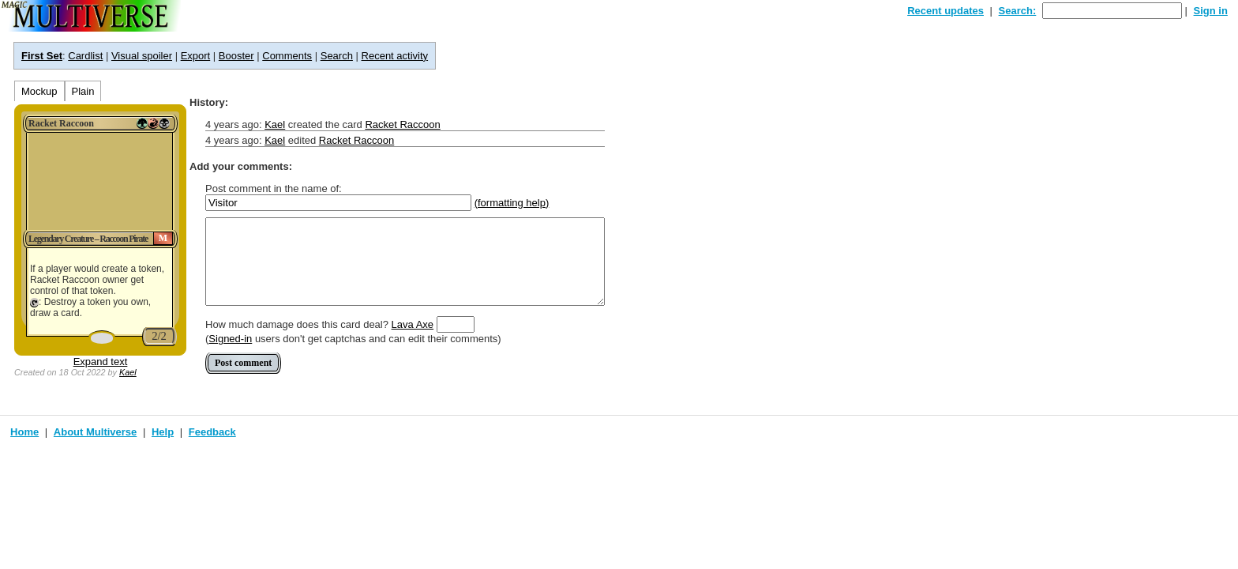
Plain (83, 91)
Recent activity (395, 56)
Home (24, 432)
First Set (41, 56)
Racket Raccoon (402, 124)
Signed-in (230, 339)
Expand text (100, 361)
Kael (128, 372)
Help (163, 432)
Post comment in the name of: (273, 188)
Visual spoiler (141, 56)
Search (337, 56)
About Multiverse (95, 432)
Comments (287, 56)
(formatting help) (512, 203)
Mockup (39, 91)
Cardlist (85, 56)
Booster (236, 56)
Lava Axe (413, 324)
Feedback (212, 432)
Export (196, 56)
